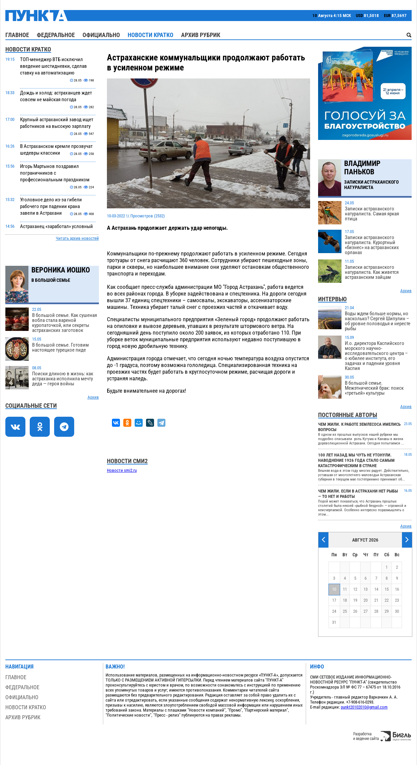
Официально (101, 34)
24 (334, 611)
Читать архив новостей (77, 238)
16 (397, 589)
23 (397, 600)
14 (376, 589)
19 (355, 600)
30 (397, 611)
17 (334, 600)
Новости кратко (150, 34)
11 (345, 589)
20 (366, 600)
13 (366, 589)
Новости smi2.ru (122, 470)
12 (355, 589)
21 (376, 600)
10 (334, 589)
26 (355, 611)
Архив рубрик (200, 34)
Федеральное (56, 34)
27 (366, 611)
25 (345, 611)
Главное (17, 34)
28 (376, 611)
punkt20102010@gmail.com (364, 707)
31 (334, 622)
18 (345, 600)
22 (387, 600)
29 (387, 611)
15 (387, 589)
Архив (93, 397)
